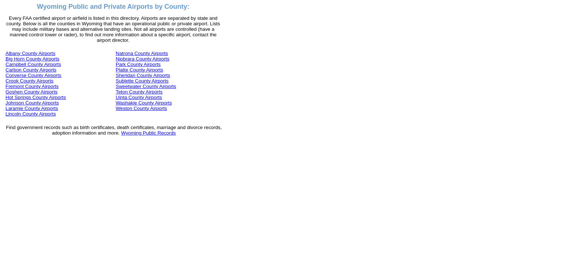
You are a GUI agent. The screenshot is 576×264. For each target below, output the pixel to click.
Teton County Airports (139, 92)
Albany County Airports (30, 53)
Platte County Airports (139, 70)
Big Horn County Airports (33, 59)
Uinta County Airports (139, 97)
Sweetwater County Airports (146, 86)
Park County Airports (138, 64)
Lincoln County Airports (31, 114)
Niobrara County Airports (142, 59)
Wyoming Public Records (148, 133)
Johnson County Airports (32, 103)
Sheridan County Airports (143, 75)
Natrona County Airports (142, 53)
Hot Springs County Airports (36, 97)
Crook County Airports (29, 81)
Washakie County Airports (144, 103)
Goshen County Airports (32, 92)
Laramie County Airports (32, 108)
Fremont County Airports (32, 86)
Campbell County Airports (33, 64)
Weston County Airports (141, 108)
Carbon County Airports (31, 70)
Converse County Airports (33, 75)
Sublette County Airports (142, 81)
